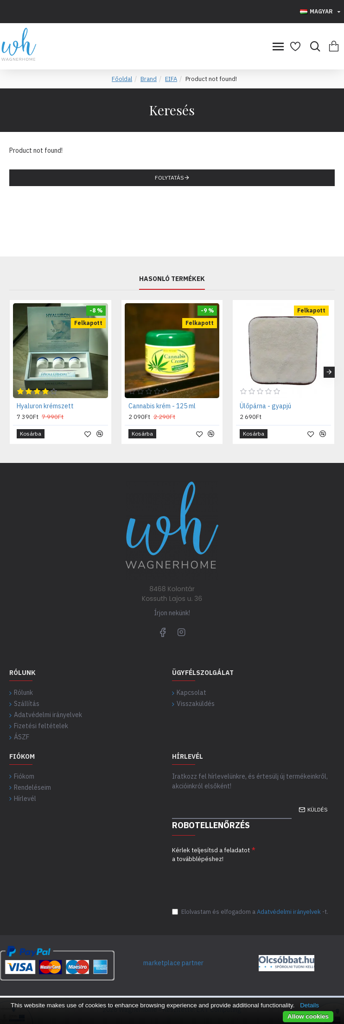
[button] (329, 369)
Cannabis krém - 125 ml (162, 403)
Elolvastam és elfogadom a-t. (250, 912)
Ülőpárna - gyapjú (265, 403)
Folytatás (169, 177)
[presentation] (242, 881)
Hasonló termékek (172, 277)
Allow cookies (308, 1016)
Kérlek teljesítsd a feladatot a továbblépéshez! (211, 852)
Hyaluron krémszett (45, 403)
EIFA (171, 79)
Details (309, 1005)
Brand (148, 79)
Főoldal (122, 79)
